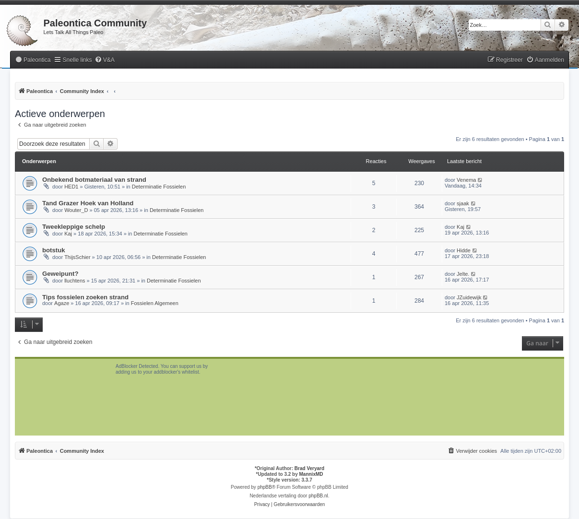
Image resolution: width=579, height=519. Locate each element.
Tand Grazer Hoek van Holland (87, 203)
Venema (466, 180)
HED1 (71, 186)
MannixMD (311, 474)
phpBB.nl (318, 495)
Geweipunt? (60, 273)
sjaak (463, 203)
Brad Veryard (309, 468)
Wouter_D (76, 210)
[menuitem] (32, 60)
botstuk (53, 250)
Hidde (464, 250)
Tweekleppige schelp (73, 226)
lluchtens (74, 280)
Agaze (61, 303)
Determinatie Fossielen (159, 186)
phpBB (265, 487)
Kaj (68, 233)
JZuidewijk (469, 297)
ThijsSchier (77, 257)
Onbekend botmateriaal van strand (94, 179)
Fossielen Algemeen (154, 303)
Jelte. (463, 274)
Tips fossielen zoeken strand (85, 297)
